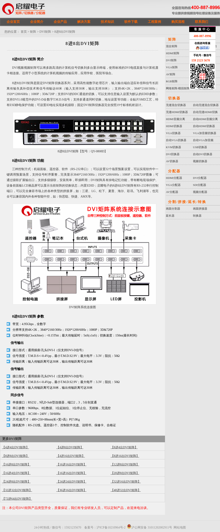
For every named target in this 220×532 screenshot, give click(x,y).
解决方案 (83, 21)
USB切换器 (200, 147)
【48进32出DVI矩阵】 (126, 490)
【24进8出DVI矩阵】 (16, 481)
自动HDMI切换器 (204, 126)
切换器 (174, 98)
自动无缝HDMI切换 (205, 112)
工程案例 (154, 21)
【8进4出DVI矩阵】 (124, 447)
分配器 (174, 171)
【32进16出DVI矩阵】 (126, 481)
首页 (24, 31)
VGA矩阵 (172, 67)
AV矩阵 (170, 74)
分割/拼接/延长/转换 (187, 202)
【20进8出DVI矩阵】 (125, 473)
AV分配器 (172, 192)
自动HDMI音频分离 (205, 119)
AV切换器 (172, 161)
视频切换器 (200, 161)
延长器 (170, 215)
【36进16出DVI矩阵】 (71, 490)
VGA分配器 (173, 185)
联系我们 (201, 21)
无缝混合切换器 (176, 105)
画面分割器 (173, 208)
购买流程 (178, 21)
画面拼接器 (200, 208)
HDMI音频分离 (175, 119)
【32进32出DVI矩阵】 (17, 490)
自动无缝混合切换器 (206, 105)
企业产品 (60, 21)
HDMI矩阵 (172, 53)
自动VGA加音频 (203, 140)
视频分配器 (200, 192)
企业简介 (36, 21)
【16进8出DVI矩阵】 (16, 464)
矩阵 (33, 31)
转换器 (197, 215)
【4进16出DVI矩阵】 (70, 456)
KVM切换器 (173, 147)
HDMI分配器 (174, 178)
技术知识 (107, 21)
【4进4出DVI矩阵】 (15, 447)
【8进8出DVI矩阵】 (15, 456)
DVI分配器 (200, 178)
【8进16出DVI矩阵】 (125, 456)
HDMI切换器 (174, 126)
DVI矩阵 (45, 31)
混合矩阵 (171, 46)
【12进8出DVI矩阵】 (125, 464)
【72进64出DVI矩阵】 (17, 498)
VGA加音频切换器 (204, 133)
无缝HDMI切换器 (177, 112)
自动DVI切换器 (202, 154)
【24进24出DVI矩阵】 (71, 481)
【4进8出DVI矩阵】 (69, 447)
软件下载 (131, 21)
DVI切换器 (173, 154)
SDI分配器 (199, 185)
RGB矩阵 (172, 81)
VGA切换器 (173, 133)
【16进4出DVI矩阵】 (16, 473)
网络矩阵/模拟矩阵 (178, 88)
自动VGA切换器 (176, 140)
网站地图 (180, 527)
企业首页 (13, 21)
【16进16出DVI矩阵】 (71, 464)
